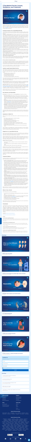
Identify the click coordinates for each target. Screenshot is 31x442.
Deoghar (8, 421)
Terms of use (18, 409)
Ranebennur (4, 428)
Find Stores (17, 399)
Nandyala (7, 426)
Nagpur (4, 426)
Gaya (4, 422)
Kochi (24, 423)
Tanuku (24, 428)
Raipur (18, 427)
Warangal (24, 430)
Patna (4, 427)
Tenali (27, 428)
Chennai (13, 420)
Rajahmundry (22, 427)
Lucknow (25, 424)
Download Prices (0, 221)
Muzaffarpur (19, 425)
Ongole (23, 426)
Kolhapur (5, 424)
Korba (14, 424)
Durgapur (22, 421)
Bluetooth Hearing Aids (5, 400)
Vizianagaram (20, 430)
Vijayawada (9, 430)
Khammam (20, 423)
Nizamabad (19, 426)
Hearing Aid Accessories (5, 405)
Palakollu (26, 426)
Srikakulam (20, 428)
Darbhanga (25, 420)
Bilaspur (25, 419)
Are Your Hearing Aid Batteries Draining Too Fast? (9, 382)
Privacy (17, 408)
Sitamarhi (16, 428)
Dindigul (19, 421)
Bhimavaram (16, 419)
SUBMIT (15, 370)
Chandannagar (5, 420)
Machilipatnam (4, 425)
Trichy (23, 429)
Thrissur (14, 429)
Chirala (17, 420)
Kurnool (22, 424)
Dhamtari (11, 421)
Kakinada (7, 423)
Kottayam (18, 424)
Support (17, 406)
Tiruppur (20, 429)
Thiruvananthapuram (9, 429)
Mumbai (15, 425)
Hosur (19, 422)
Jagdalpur (26, 422)
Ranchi (26, 427)
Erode (28, 421)
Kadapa (4, 423)
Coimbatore (20, 420)
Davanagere (4, 421)
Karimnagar (16, 423)
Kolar (27, 423)
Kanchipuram (11, 423)
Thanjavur (3, 429)
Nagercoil (26, 425)
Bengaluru (5, 419)
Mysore (23, 425)
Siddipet (12, 428)
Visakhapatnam (15, 430)
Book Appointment (18, 400)
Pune (15, 427)
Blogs (17, 405)
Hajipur (16, 422)
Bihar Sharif (21, 419)
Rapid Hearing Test (18, 398)
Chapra (10, 420)
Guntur (13, 422)
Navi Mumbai (11, 426)
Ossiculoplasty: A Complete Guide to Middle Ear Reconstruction (11, 389)
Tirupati (17, 429)
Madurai (8, 425)
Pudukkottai (12, 427)
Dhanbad (15, 421)
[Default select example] (16, 366)
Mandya (12, 425)
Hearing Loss (4, 399)
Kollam (12, 424)
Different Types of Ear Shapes (7, 386)
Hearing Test (4, 398)
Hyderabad (22, 422)
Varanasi (27, 429)
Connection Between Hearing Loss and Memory (9, 375)
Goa (6, 422)
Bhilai (13, 419)
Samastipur (8, 428)
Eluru (25, 421)
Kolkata (9, 424)
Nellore (15, 426)
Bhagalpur (9, 419)
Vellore (6, 430)
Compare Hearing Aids (5, 406)
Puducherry (7, 427)
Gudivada (9, 422)
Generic (4, 252)
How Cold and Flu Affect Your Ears (7, 379)
